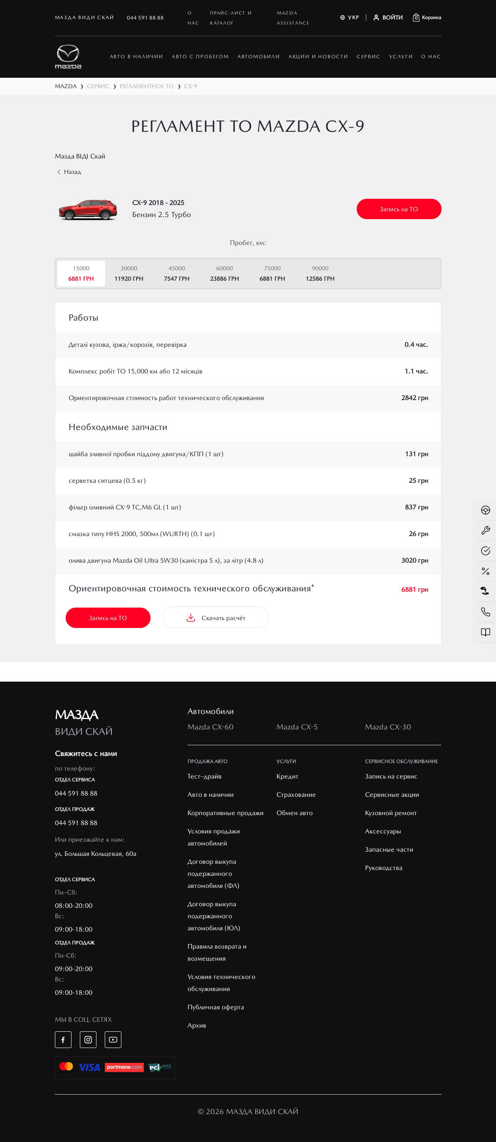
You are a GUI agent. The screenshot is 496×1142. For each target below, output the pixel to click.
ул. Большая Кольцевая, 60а (95, 854)
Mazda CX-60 (211, 726)
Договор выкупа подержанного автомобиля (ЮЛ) (214, 916)
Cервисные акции (392, 794)
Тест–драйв (205, 776)
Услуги (401, 56)
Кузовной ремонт (391, 813)
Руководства (383, 868)
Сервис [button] (369, 56)
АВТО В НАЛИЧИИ (136, 56)
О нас (431, 56)
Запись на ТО (399, 209)
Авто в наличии (211, 794)
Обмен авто (294, 813)
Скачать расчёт (215, 618)
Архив (197, 1025)
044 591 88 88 (145, 18)
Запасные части (389, 849)
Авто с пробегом (200, 56)
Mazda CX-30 (388, 726)
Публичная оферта (216, 1007)
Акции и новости (318, 56)
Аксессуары (383, 831)
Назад (69, 172)
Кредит (287, 776)
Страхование (296, 794)
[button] (427, 17)
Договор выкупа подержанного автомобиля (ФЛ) (213, 874)
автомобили (258, 56)
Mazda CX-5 (297, 726)
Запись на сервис (391, 776)
